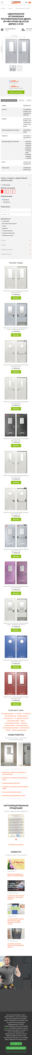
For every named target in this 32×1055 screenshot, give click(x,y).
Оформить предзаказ (16, 92)
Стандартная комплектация (9, 100)
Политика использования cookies (16, 1052)
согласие (6, 1028)
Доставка (21, 100)
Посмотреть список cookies (16, 1048)
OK (16, 1043)
